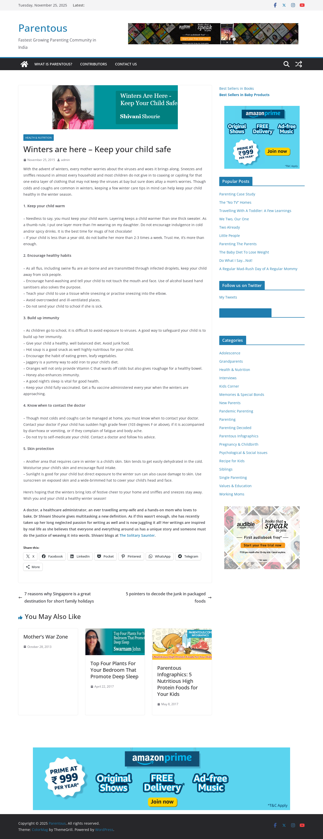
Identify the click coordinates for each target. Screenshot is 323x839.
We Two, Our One (234, 219)
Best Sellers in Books (236, 88)
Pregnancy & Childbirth (238, 444)
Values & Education (235, 485)
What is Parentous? (53, 64)
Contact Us (126, 64)
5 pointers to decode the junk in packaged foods (169, 597)
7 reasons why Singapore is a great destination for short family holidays (56, 597)
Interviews (228, 377)
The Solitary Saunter (137, 535)
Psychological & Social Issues (243, 452)
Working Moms (231, 494)
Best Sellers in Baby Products (244, 94)
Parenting (227, 419)
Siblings (226, 469)
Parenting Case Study (237, 194)
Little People (229, 235)
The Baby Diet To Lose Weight (244, 252)
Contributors (93, 64)
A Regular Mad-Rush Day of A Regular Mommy (258, 268)
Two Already (229, 227)
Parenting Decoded (235, 427)
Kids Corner (229, 386)
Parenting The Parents (238, 243)
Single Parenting (233, 477)
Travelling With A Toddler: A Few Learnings (255, 210)
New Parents (230, 402)
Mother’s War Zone (45, 636)
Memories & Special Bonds (241, 394)
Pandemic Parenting (236, 411)
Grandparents (231, 361)
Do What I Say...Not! (235, 260)
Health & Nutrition (38, 137)
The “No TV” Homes (235, 202)
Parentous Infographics (238, 436)
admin (65, 160)
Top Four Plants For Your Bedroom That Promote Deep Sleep (114, 670)
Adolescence (229, 353)
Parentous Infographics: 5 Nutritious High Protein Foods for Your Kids (177, 680)
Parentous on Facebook (245, 313)
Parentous (42, 28)
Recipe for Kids (232, 460)
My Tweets (228, 297)
